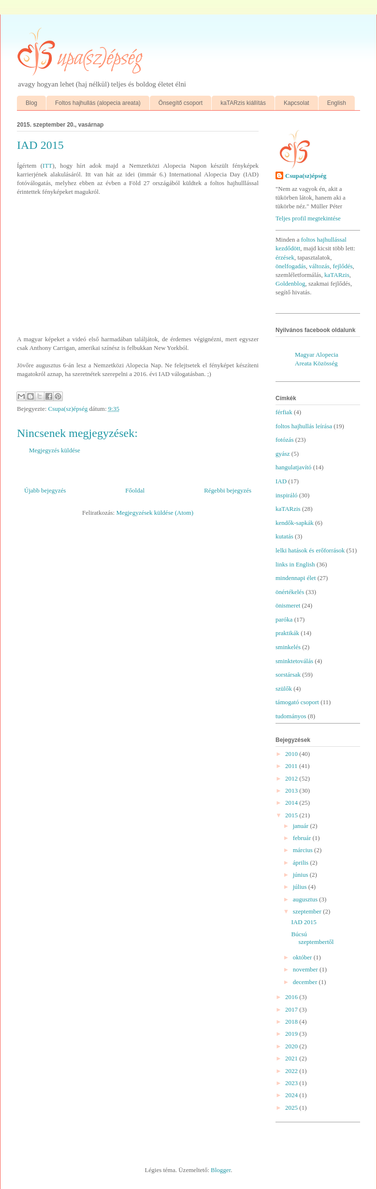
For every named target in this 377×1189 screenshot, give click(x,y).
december (306, 982)
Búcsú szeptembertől (312, 937)
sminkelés (288, 647)
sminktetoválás (294, 661)
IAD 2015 (303, 922)
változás (319, 266)
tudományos (291, 716)
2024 (292, 1095)
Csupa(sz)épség (305, 175)
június (301, 874)
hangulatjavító (293, 467)
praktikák (287, 633)
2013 (292, 790)
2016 (292, 996)
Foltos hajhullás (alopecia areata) (98, 103)
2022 (292, 1070)
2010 (292, 753)
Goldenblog (290, 283)
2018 (292, 1021)
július (300, 886)
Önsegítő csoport (181, 103)
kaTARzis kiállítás (243, 103)
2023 (292, 1083)
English (336, 103)
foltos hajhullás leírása (304, 426)
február (303, 837)
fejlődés (342, 266)
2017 (292, 1009)
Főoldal (135, 490)
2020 (292, 1046)
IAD (281, 481)
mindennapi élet (296, 577)
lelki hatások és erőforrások (310, 550)
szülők (284, 688)
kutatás (284, 536)
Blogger (221, 1170)
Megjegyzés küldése (54, 450)
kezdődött (288, 248)
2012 (292, 778)
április (301, 862)
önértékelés (290, 591)
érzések (285, 257)
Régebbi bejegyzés (227, 490)
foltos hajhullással (324, 239)
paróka (284, 619)
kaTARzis (336, 274)
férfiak (284, 412)
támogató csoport (297, 702)
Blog (31, 103)
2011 (292, 765)
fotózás (285, 439)
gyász (283, 453)
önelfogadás (291, 266)
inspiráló (287, 495)
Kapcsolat (296, 103)
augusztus (306, 899)
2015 (292, 815)
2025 (292, 1107)
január (301, 825)
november (306, 969)
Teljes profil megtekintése (308, 218)
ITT (47, 165)
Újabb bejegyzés (45, 490)
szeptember (308, 911)
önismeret (288, 605)
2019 (292, 1033)
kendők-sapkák (295, 522)
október (303, 957)
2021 (292, 1058)
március (303, 850)
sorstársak (288, 674)
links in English (295, 564)
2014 (292, 802)
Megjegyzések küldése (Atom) (154, 512)
